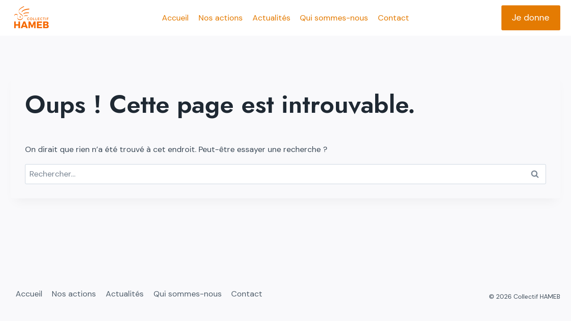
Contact (393, 17)
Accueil (175, 17)
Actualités (271, 17)
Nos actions (221, 17)
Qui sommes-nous (334, 17)
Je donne (531, 17)
